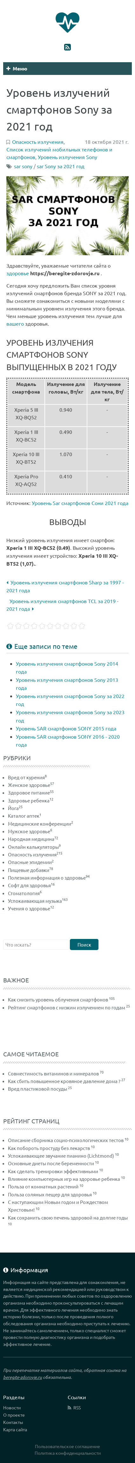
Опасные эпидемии (31, 862)
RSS (77, 1407)
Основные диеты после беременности (51, 1163)
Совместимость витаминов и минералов (53, 1073)
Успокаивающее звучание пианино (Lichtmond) (61, 1156)
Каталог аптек (24, 816)
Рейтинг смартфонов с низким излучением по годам (66, 1007)
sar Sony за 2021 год (60, 166)
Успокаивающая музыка (38, 901)
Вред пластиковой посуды (37, 1089)
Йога (15, 808)
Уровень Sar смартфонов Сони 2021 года (80, 503)
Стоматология (25, 893)
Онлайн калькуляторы (34, 847)
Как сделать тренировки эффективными (53, 1171)
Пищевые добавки (30, 870)
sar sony (23, 166)
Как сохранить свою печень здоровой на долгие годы (68, 1217)
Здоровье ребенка (30, 800)
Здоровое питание (31, 792)
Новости (12, 1407)
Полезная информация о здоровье (49, 877)
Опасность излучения (35, 854)
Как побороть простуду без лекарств (49, 1148)
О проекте (14, 1415)
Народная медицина (33, 839)
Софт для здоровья (31, 885)
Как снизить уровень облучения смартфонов (58, 999)
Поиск (84, 944)
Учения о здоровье (31, 908)
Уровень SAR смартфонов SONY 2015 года (66, 728)
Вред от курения (27, 777)
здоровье (17, 273)
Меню (16, 68)
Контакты (13, 1422)
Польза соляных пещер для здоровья (50, 1194)
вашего (15, 323)
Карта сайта (15, 1429)
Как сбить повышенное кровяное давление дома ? (64, 1081)
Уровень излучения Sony (67, 157)
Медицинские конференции (40, 824)
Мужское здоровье (30, 831)
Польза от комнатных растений (43, 1186)
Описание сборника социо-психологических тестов (66, 1140)
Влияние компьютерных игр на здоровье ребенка (64, 1179)
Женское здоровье (31, 785)
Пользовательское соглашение (67, 1446)
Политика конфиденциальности (68, 1453)
